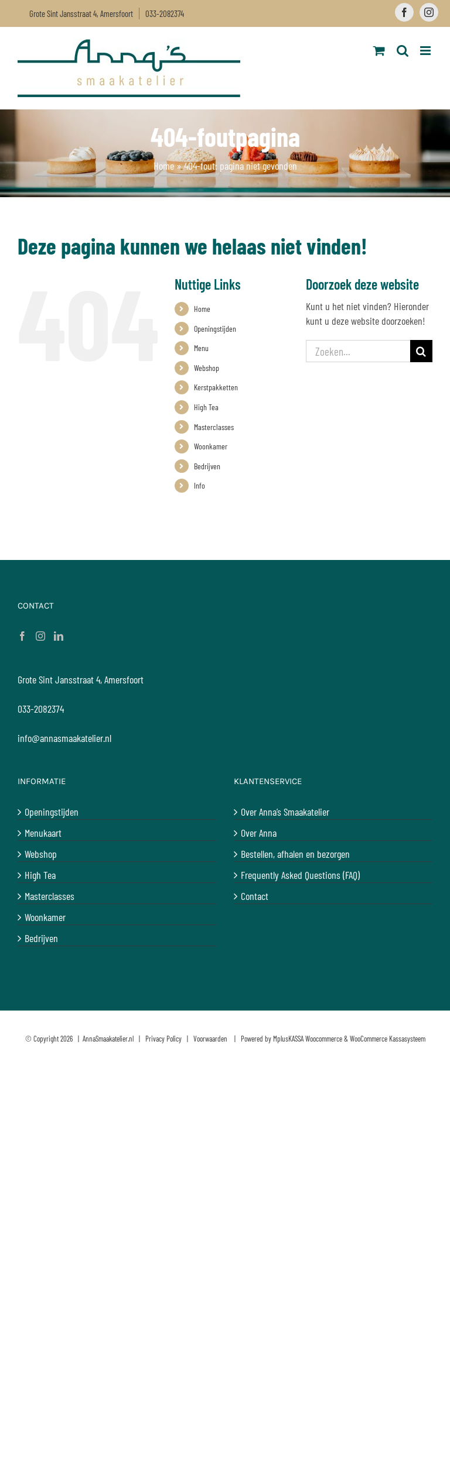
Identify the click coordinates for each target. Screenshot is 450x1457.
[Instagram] (40, 636)
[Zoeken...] (358, 351)
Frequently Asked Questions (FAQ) (300, 874)
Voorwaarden (210, 1038)
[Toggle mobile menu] (426, 50)
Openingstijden (215, 329)
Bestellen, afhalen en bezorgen (295, 853)
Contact (254, 895)
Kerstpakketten (216, 387)
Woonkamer (210, 446)
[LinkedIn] (58, 636)
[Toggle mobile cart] (379, 50)
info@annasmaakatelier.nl (64, 737)
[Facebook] (22, 636)
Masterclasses (214, 427)
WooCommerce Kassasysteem (387, 1038)
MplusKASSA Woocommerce (307, 1038)
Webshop (206, 368)
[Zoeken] (421, 351)
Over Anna (259, 832)
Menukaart (43, 832)
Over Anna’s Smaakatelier (285, 811)
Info (199, 485)
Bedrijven (207, 466)
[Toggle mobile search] (402, 50)
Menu (201, 348)
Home (164, 165)
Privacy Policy (163, 1038)
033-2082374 (164, 13)
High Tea (206, 407)
